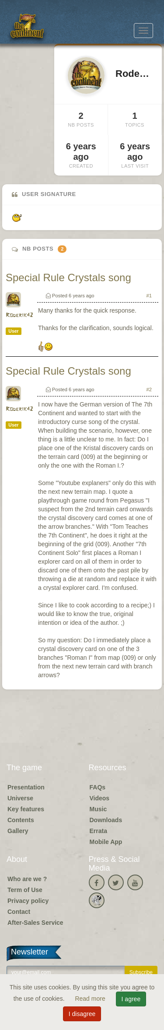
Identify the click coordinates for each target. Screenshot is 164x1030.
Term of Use (24, 889)
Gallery (17, 830)
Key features (25, 809)
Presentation (26, 787)
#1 (149, 295)
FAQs (98, 787)
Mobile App (106, 841)
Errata (98, 830)
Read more (91, 998)
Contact (18, 911)
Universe (20, 798)
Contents (20, 819)
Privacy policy (28, 900)
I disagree (82, 1013)
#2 (149, 389)
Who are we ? (27, 878)
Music (98, 809)
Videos (100, 798)
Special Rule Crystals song (68, 277)
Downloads (106, 819)
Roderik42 (19, 315)
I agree (131, 999)
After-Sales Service (35, 922)
